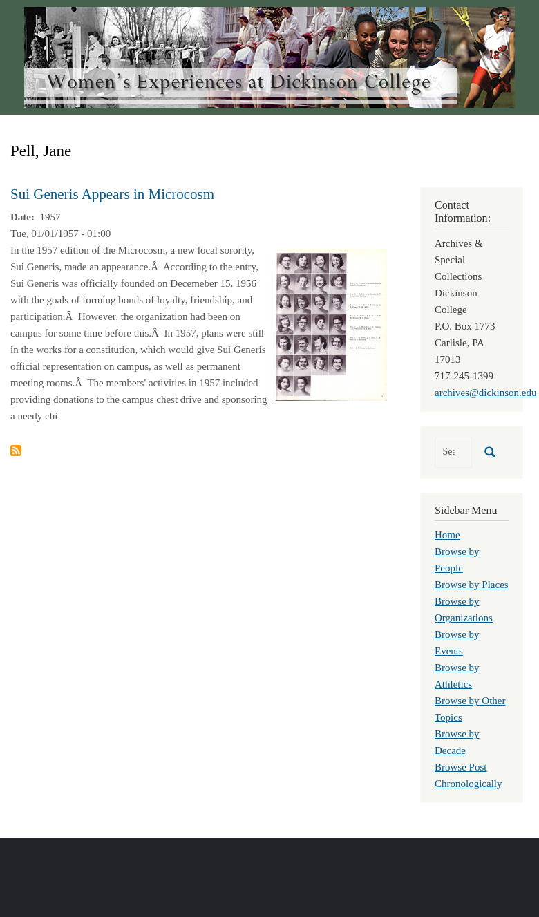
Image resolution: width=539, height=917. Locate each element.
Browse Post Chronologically (468, 775)
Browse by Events (457, 642)
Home (447, 534)
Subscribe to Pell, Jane (15, 450)
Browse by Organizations (464, 609)
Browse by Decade (457, 742)
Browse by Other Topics (470, 709)
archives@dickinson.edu (486, 392)
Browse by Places (472, 584)
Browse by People (457, 560)
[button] (331, 323)
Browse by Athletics (457, 676)
